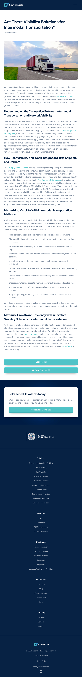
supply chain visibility (18, 168)
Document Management (41, 485)
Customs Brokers (41, 556)
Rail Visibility (41, 472)
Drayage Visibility (41, 476)
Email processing (41, 531)
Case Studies (41, 598)
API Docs (41, 584)
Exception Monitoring (41, 503)
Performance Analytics (41, 494)
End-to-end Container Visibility (41, 463)
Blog (41, 589)
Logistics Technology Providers (41, 569)
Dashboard (41, 523)
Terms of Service (41, 655)
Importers (41, 560)
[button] (75, 5)
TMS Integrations (41, 527)
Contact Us (41, 617)
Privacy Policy (41, 661)
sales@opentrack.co (41, 667)
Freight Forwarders (41, 547)
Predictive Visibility (41, 481)
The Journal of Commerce (49, 180)
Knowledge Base (41, 593)
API (41, 518)
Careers (41, 622)
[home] (13, 5)
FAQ (41, 602)
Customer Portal (41, 490)
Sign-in (41, 626)
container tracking (64, 96)
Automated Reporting (41, 498)
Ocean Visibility (41, 467)
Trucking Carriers (41, 551)
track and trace (30, 334)
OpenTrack (67, 346)
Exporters (41, 564)
